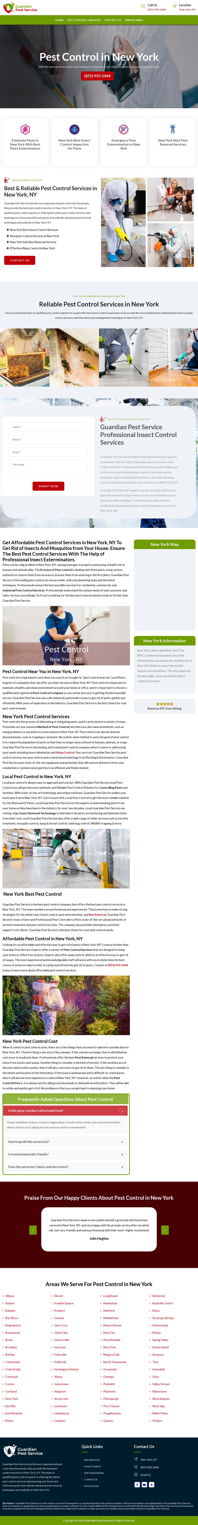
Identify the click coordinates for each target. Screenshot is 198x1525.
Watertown (159, 1391)
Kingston (60, 1391)
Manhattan (110, 1303)
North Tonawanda (114, 1362)
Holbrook (60, 1362)
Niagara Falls (111, 1354)
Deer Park (11, 1399)
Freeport (59, 1310)
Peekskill (109, 1384)
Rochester (158, 1296)
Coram (9, 1384)
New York (109, 1347)
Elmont (58, 1296)
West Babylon (161, 1399)
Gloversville (61, 1340)
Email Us (146, 1474)
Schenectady (160, 1325)
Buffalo (10, 1354)
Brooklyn (11, 1347)
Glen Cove (60, 1325)
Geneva (59, 1318)
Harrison (59, 1347)
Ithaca (58, 1376)
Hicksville (60, 1354)
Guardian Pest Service (98, 1520)
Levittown (60, 1406)
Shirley (156, 1332)
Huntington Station (66, 1369)
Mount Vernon (112, 1325)
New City (109, 1332)
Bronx (9, 1340)
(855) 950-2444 (157, 9)
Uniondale (158, 1369)
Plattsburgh (110, 1399)
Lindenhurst (61, 1413)
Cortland (11, 1391)
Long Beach (110, 1296)
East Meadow (13, 1413)
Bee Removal (91, 1459)
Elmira (9, 1420)
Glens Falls (61, 1332)
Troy (155, 1362)
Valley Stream (161, 1384)
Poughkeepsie (112, 1413)
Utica (155, 1376)
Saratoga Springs (163, 1318)
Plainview (109, 1391)
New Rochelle (111, 1340)
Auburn (10, 1303)
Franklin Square (63, 1303)
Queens (108, 1420)
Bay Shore (11, 1318)
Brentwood (12, 1332)
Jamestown (61, 1384)
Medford (109, 1310)
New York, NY (187, 9)
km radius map (164, 589)
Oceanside (110, 1369)
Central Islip (12, 1369)
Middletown (111, 1318)
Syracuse (158, 1354)
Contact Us (90, 1479)
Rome (156, 1310)
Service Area (134, 20)
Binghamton (13, 1325)
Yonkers (157, 1420)
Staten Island (160, 1347)
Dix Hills (10, 1406)
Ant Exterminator (94, 1472)
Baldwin (10, 1310)
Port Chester (111, 1406)
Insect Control (92, 1466)
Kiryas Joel (61, 1399)
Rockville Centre (162, 1303)
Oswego (108, 1376)
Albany (9, 1296)
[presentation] (33, 1230)
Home (59, 20)
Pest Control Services (83, 20)
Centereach (12, 1362)
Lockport (60, 1420)
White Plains (160, 1413)
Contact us (112, 20)
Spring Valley (160, 1340)
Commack (11, 1376)
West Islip (158, 1406)
